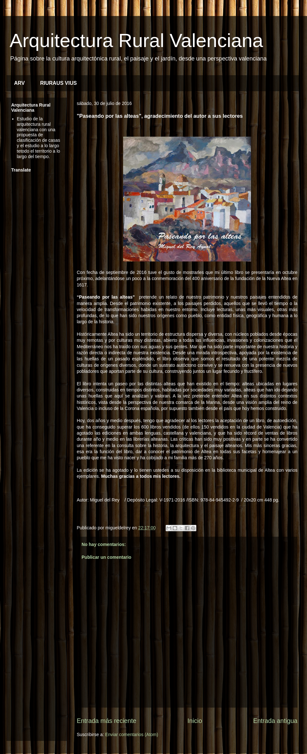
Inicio (194, 720)
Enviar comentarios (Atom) (131, 734)
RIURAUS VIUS (58, 83)
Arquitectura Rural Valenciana (136, 40)
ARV (19, 83)
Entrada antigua (275, 720)
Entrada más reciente (106, 720)
